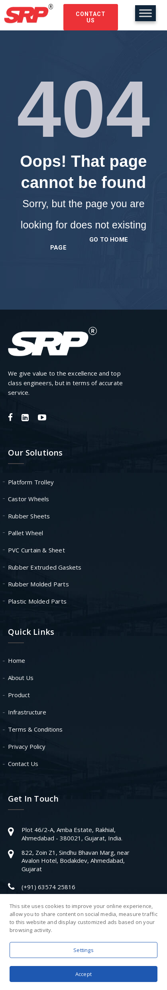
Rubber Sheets (29, 516)
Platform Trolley (31, 482)
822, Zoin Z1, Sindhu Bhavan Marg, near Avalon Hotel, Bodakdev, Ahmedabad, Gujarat (76, 860)
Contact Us (91, 17)
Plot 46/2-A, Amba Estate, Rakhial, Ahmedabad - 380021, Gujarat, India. (72, 834)
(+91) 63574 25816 (48, 887)
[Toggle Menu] (145, 13)
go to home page (89, 243)
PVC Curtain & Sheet (36, 550)
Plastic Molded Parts (37, 601)
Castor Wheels (28, 499)
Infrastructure (27, 712)
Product (19, 695)
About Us (20, 678)
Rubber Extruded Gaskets (45, 567)
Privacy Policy (26, 746)
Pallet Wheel (25, 533)
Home (16, 660)
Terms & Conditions (35, 729)
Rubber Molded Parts (38, 584)
